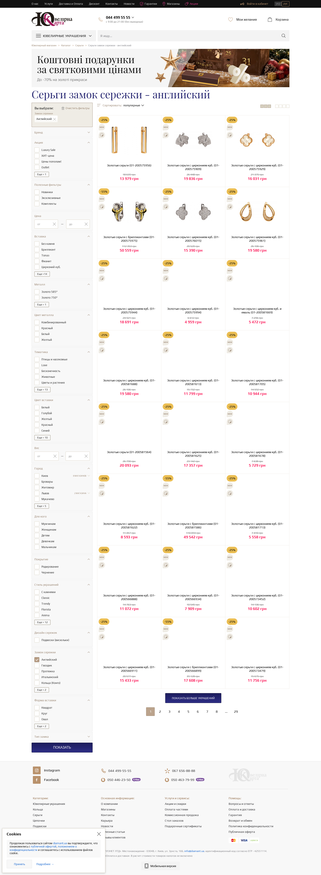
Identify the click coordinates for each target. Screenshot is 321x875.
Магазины (171, 4)
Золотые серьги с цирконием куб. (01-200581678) (257, 453)
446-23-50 (118, 780)
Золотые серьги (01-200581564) (129, 452)
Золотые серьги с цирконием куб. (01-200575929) (257, 167)
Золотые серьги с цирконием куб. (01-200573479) (257, 668)
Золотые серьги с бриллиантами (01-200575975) (129, 238)
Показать (62, 747)
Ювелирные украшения (49, 803)
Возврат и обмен (240, 820)
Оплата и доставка (242, 809)
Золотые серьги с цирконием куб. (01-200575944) (129, 310)
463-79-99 (182, 780)
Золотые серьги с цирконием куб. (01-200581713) (257, 525)
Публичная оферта (242, 831)
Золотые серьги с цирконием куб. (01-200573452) (257, 597)
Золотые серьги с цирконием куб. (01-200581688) (129, 382)
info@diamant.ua (194, 851)
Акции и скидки (175, 803)
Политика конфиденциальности (251, 826)
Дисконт (94, 3)
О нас (35, 3)
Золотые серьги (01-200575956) (129, 165)
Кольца (38, 809)
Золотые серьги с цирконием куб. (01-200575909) (193, 167)
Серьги (37, 814)
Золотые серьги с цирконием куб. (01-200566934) (193, 597)
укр (278, 3)
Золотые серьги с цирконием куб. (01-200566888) (129, 597)
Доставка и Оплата (71, 3)
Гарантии (148, 4)
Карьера (107, 820)
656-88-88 (183, 771)
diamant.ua (60, 843)
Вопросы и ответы (241, 803)
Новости (129, 3)
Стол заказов (174, 820)
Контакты (112, 3)
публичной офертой (44, 846)
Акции (191, 4)
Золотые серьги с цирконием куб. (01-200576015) (193, 238)
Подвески (39, 826)
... (226, 711)
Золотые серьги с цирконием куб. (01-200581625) (193, 453)
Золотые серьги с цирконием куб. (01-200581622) (129, 525)
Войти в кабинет (254, 4)
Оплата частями (176, 809)
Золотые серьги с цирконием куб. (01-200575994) (193, 310)
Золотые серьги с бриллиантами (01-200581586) (193, 525)
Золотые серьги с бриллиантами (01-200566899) (193, 668)
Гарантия (235, 814)
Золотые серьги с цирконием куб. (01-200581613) (193, 382)
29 (236, 711)
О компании (109, 803)
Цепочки (39, 820)
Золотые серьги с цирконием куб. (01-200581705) (257, 382)
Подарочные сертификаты (183, 826)
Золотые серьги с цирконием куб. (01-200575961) (257, 238)
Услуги (48, 3)
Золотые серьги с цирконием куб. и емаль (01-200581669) (257, 310)
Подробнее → (45, 864)
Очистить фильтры (78, 108)
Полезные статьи (113, 831)
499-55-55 (119, 771)
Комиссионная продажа (182, 814)
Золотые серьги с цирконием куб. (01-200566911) (129, 668)
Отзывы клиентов (113, 837)
